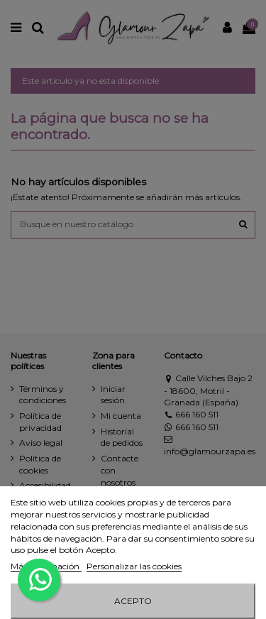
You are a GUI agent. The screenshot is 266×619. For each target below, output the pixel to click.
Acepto (133, 601)
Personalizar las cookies (134, 566)
